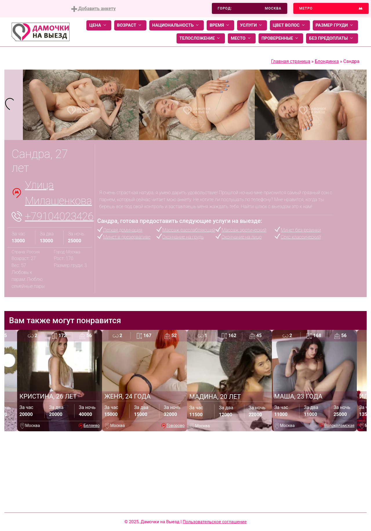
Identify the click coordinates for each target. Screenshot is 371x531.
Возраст (130, 25)
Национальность (176, 25)
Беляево (92, 425)
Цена (98, 25)
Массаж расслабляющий (188, 230)
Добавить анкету (93, 9)
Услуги (252, 25)
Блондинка (327, 61)
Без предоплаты (332, 38)
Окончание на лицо (241, 237)
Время (220, 25)
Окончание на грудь (183, 237)
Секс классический (301, 237)
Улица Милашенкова (58, 193)
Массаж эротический (243, 230)
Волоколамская (339, 425)
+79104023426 (59, 216)
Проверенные (280, 38)
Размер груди (335, 25)
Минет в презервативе (127, 237)
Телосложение (200, 38)
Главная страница (290, 61)
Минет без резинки (301, 230)
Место (242, 38)
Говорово (176, 425)
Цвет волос (290, 25)
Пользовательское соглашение (215, 521)
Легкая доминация (123, 230)
